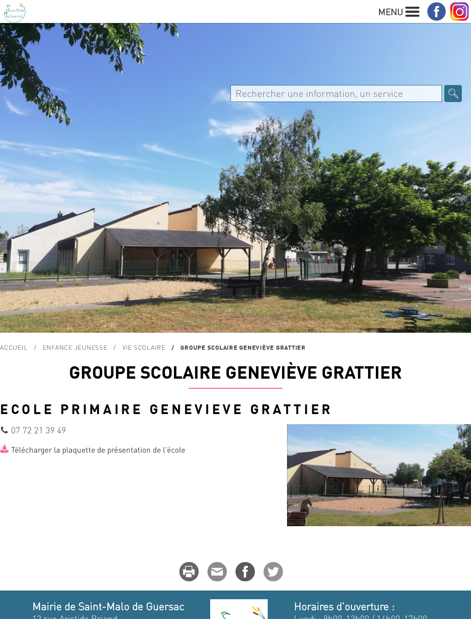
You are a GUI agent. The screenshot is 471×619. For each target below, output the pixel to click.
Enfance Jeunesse (75, 347)
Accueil (14, 347)
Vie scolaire (144, 347)
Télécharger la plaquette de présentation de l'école (98, 449)
